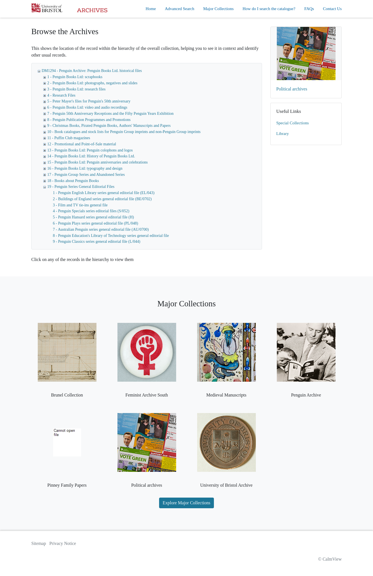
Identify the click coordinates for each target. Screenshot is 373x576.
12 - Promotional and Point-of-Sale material (81, 144)
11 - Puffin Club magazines (68, 138)
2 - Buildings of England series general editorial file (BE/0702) (102, 199)
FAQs (309, 8)
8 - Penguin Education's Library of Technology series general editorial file (111, 236)
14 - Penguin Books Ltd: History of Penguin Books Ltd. (91, 156)
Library (282, 133)
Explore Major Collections (187, 502)
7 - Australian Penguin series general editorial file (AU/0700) (101, 229)
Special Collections (292, 123)
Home (151, 8)
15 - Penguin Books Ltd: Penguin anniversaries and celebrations (97, 162)
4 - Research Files (61, 95)
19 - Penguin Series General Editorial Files (80, 187)
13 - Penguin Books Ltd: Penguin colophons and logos (90, 150)
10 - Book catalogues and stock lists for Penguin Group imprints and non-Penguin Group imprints (123, 132)
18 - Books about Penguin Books (73, 181)
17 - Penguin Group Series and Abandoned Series (86, 174)
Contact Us (332, 8)
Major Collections (218, 8)
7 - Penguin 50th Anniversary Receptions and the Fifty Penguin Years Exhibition (110, 113)
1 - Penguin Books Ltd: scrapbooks (74, 77)
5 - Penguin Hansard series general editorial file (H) (93, 217)
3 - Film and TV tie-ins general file (80, 205)
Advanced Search (179, 8)
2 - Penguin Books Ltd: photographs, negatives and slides (92, 83)
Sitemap (38, 543)
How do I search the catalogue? (269, 8)
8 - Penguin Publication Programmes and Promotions (89, 120)
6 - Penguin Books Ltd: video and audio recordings (87, 107)
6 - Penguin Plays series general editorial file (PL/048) (95, 223)
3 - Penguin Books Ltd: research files (76, 89)
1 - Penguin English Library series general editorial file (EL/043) (104, 193)
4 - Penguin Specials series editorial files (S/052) (91, 211)
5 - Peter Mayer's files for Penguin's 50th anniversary (88, 101)
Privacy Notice (62, 543)
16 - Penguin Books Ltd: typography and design (84, 168)
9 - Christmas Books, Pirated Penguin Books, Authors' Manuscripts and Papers (109, 125)
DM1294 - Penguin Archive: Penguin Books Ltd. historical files (92, 71)
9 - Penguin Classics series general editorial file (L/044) (96, 241)
